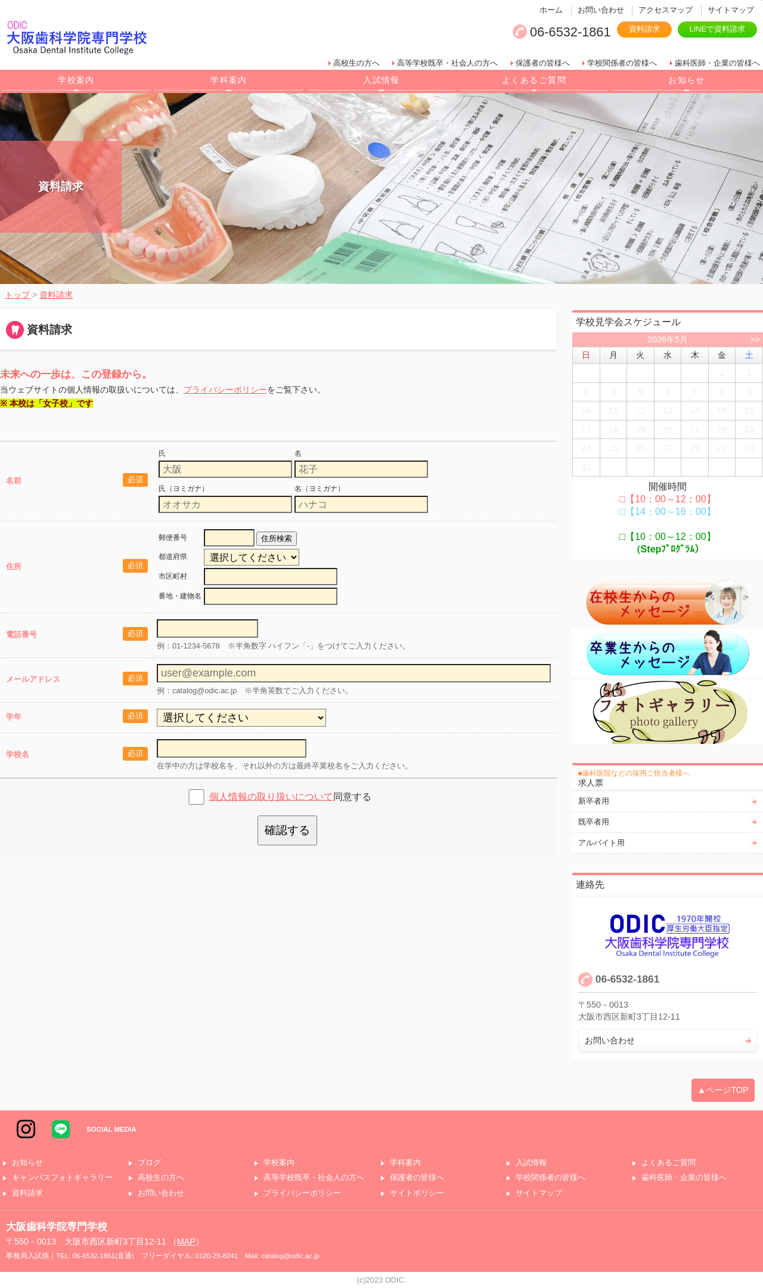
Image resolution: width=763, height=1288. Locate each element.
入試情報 (381, 80)
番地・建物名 (180, 596)
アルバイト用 (601, 842)
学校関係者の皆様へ (622, 62)
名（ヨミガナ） (319, 488)
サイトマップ (731, 9)
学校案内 (76, 80)
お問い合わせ (601, 9)
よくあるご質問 (534, 80)
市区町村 (173, 576)
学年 (13, 716)
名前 (13, 480)
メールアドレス (33, 679)
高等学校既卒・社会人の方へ (447, 62)
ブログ (149, 1163)
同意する (290, 796)
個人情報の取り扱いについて (271, 796)
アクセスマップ (665, 9)
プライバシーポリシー (225, 389)
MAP (186, 1241)
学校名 (17, 754)
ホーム (551, 9)
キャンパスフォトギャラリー (62, 1178)
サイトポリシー (417, 1193)
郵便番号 (173, 537)
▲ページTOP (723, 1090)
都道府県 (173, 556)
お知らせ (686, 80)
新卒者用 (593, 800)
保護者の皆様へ (543, 62)
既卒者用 (593, 821)
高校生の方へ (356, 62)
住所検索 (276, 538)
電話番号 (21, 634)
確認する (287, 830)
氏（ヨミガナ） (184, 488)
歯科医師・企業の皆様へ (717, 62)
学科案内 (228, 80)
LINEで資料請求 (717, 28)
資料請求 (644, 28)
